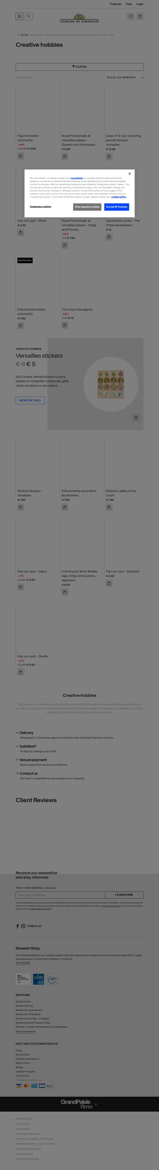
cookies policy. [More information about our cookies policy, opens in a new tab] (118, 197)
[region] (79, 193)
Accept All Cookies (116, 207)
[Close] (130, 174)
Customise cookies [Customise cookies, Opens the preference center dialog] (40, 207)
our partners (77, 178)
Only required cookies (87, 207)
